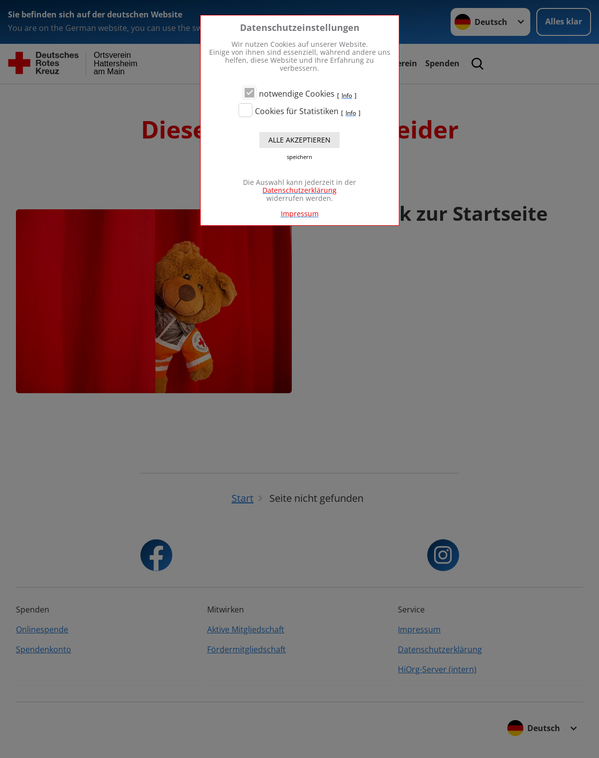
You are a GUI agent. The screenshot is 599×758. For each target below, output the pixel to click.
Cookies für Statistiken (297, 111)
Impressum (300, 213)
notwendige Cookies (297, 94)
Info (347, 96)
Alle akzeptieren (299, 140)
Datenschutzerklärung (299, 190)
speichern (299, 156)
